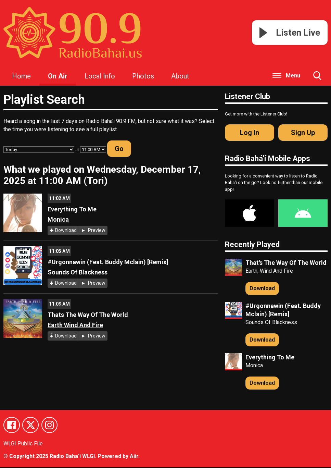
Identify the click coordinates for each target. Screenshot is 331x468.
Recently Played (252, 244)
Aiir (134, 457)
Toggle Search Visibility (317, 78)
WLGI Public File (23, 444)
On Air (57, 76)
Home (21, 76)
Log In (249, 132)
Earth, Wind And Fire (269, 271)
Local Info (100, 76)
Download (66, 230)
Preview (96, 230)
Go (119, 149)
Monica (58, 219)
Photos (143, 76)
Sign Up (303, 132)
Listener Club (247, 96)
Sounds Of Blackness (77, 272)
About (180, 76)
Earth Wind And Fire (75, 325)
